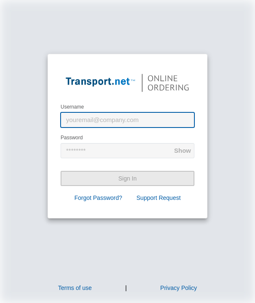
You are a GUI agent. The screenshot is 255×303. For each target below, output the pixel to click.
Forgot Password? (98, 197)
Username (72, 107)
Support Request (158, 197)
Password (72, 138)
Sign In (127, 178)
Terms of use (75, 287)
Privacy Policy (178, 287)
